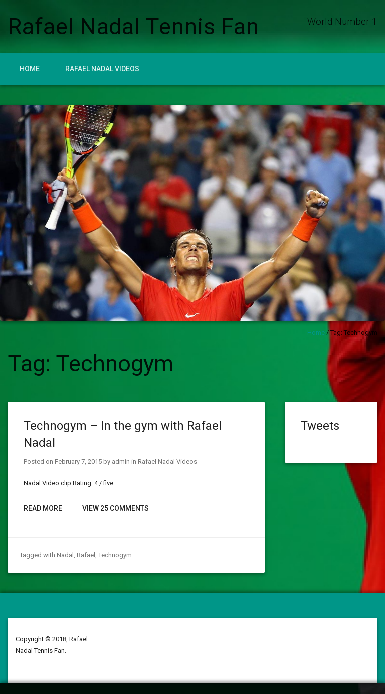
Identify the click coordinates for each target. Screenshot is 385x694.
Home (30, 69)
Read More (43, 508)
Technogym (115, 555)
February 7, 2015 (78, 461)
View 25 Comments (115, 508)
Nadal (65, 555)
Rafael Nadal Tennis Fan (133, 26)
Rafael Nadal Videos (102, 69)
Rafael (86, 555)
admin (121, 461)
